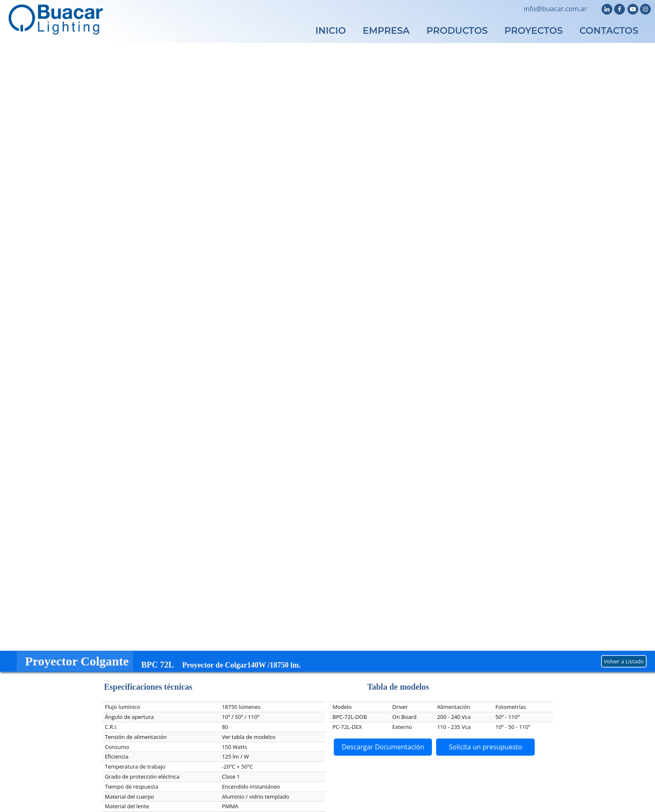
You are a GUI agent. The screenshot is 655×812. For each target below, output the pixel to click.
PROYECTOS (534, 30)
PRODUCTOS (457, 30)
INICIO (330, 30)
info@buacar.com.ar (555, 8)
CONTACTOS (608, 30)
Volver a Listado (624, 661)
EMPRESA (386, 30)
